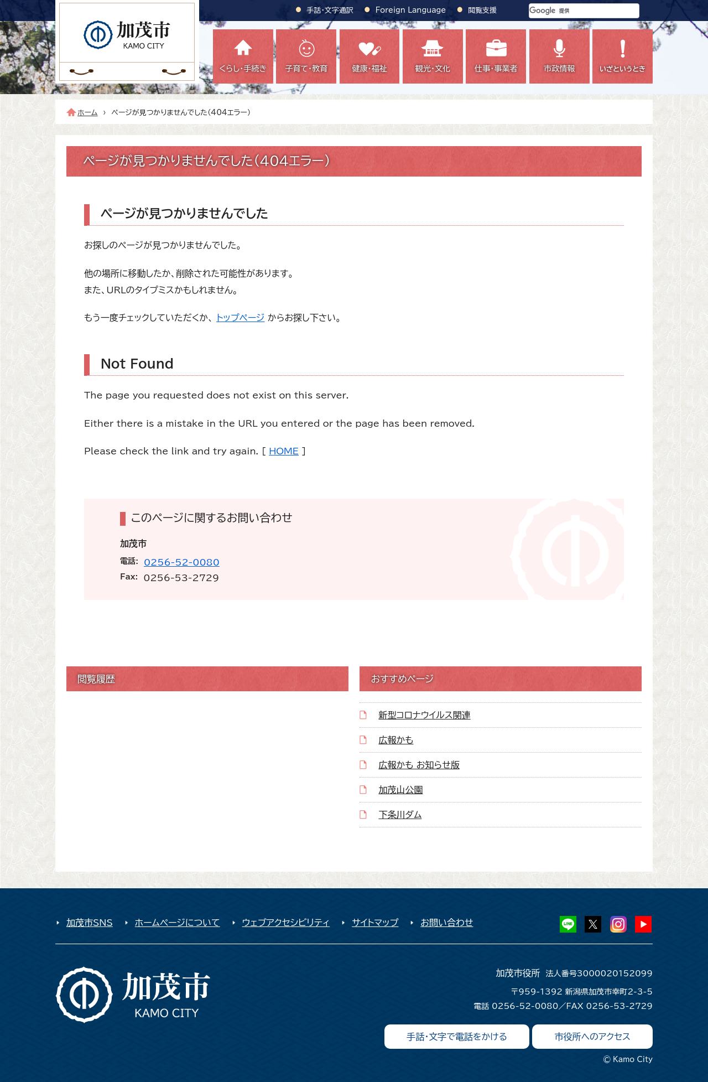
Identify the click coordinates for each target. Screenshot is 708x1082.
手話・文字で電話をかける (457, 1036)
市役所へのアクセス (592, 1036)
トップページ (240, 317)
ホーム (87, 112)
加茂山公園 (400, 789)
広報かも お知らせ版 (418, 764)
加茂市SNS (89, 922)
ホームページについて (177, 922)
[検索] (570, 11)
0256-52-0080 (182, 562)
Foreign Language (411, 10)
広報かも (395, 740)
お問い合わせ (446, 922)
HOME (284, 451)
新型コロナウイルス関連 (424, 715)
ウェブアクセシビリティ (286, 922)
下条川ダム (399, 814)
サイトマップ (375, 922)
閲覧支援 (482, 10)
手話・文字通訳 (330, 10)
